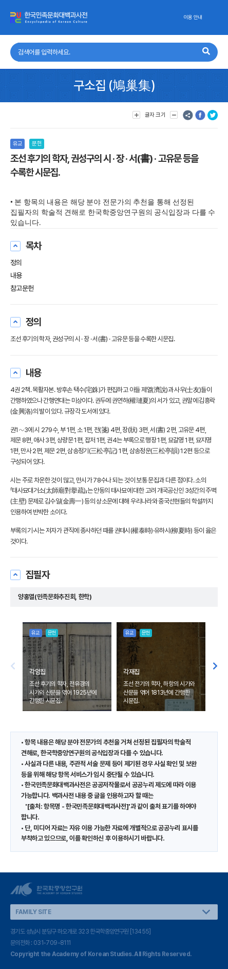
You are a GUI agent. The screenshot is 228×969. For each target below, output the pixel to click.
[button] (215, 667)
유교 (17, 143)
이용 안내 (192, 17)
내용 (16, 275)
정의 (16, 262)
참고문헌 (22, 288)
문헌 (36, 143)
